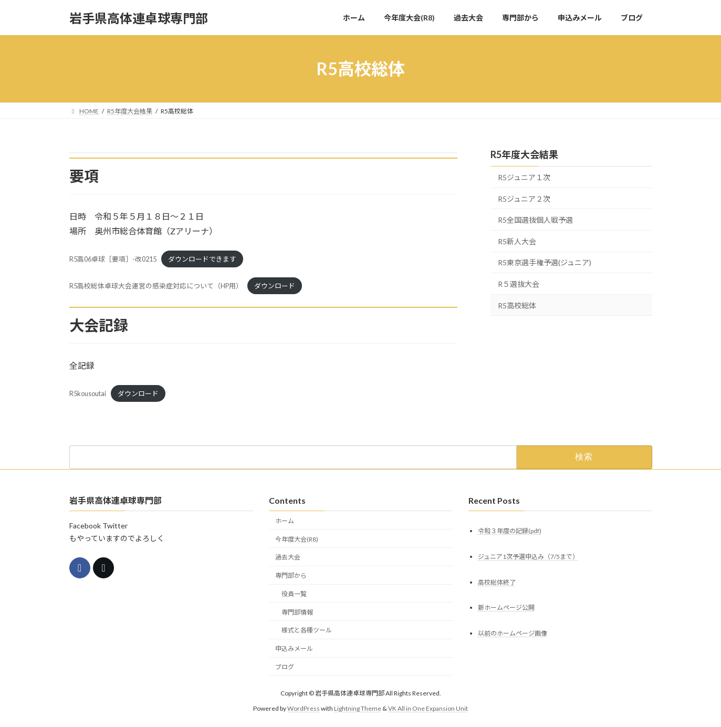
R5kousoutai (87, 393)
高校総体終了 (497, 582)
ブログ (284, 667)
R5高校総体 (517, 305)
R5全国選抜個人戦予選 (535, 219)
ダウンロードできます (202, 259)
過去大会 (287, 558)
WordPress (303, 708)
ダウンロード (274, 286)
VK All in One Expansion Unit (428, 708)
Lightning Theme (357, 708)
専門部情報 (297, 612)
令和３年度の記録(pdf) (509, 531)
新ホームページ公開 (506, 608)
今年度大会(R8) (296, 539)
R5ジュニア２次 (524, 198)
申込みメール (294, 649)
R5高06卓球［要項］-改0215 (112, 259)
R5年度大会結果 (524, 154)
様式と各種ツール (306, 631)
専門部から (291, 576)
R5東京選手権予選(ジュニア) (544, 262)
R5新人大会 (517, 241)
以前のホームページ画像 (512, 634)
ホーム (284, 521)
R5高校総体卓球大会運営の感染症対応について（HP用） (156, 286)
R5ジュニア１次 (524, 177)
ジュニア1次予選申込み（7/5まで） (528, 556)
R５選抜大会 (518, 283)
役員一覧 (294, 594)
